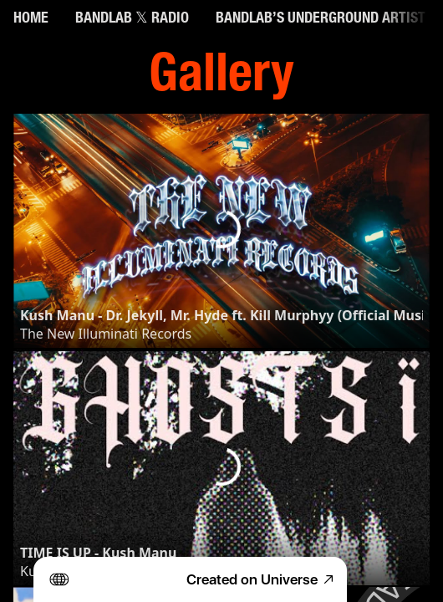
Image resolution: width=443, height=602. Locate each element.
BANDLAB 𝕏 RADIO (132, 19)
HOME (30, 19)
